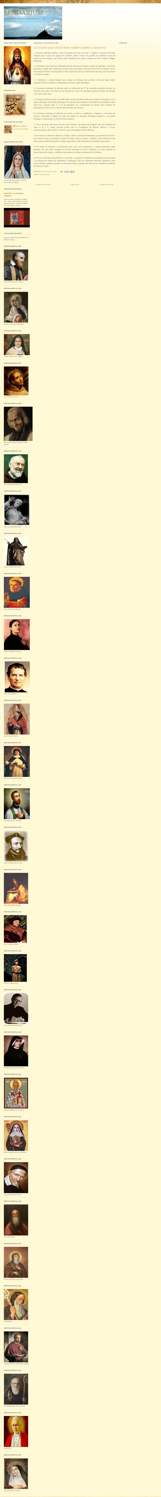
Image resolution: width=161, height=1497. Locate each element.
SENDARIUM (23, 12)
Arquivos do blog (44, 174)
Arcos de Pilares (21, 126)
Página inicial (75, 184)
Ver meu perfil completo (20, 129)
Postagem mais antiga (106, 184)
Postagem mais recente (42, 184)
